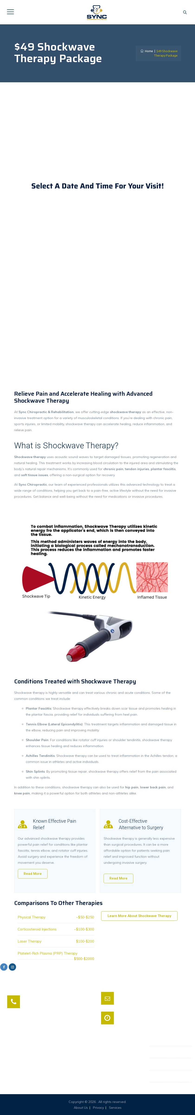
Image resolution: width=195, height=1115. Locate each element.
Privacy (98, 1107)
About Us (81, 1107)
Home (147, 51)
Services (115, 1107)
